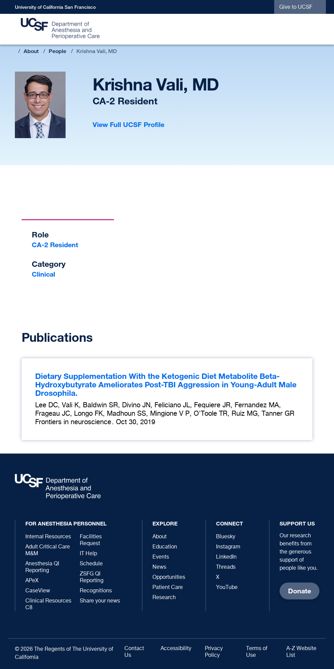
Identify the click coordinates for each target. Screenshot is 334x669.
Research (164, 597)
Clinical (43, 274)
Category (49, 264)
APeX (32, 581)
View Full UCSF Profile (128, 124)
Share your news (100, 601)
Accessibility (176, 648)
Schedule (91, 564)
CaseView (37, 591)
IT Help (88, 554)
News (159, 567)
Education (164, 547)
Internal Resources (48, 537)
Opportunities (168, 577)
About (31, 51)
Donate (299, 591)
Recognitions (96, 591)
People (57, 51)
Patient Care (167, 587)
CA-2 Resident (55, 244)
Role (40, 234)
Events (160, 557)
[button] (317, 29)
